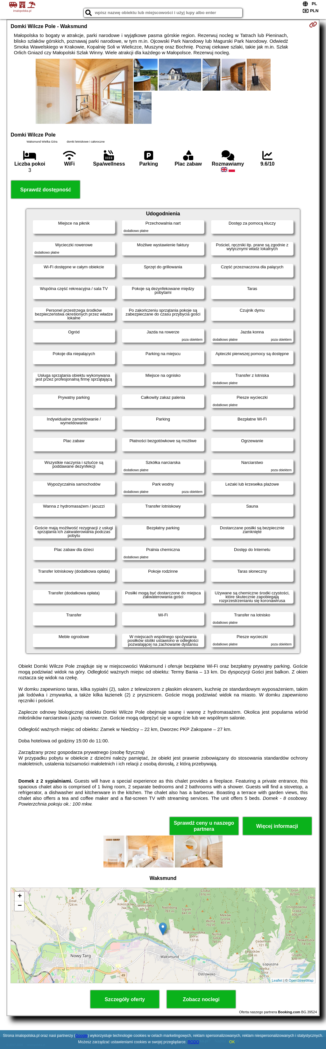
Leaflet (277, 980)
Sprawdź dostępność (45, 189)
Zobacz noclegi (201, 999)
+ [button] (20, 896)
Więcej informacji (277, 826)
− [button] (20, 906)
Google (81, 1035)
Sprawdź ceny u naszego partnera (204, 826)
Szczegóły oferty (125, 999)
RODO (193, 1042)
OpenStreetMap (301, 980)
